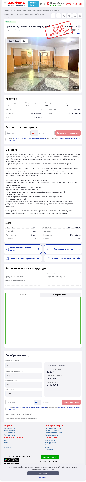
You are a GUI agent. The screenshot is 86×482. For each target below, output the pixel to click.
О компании (51, 437)
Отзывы (47, 447)
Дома (6, 443)
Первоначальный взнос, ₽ (14, 371)
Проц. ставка (9, 389)
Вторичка (9, 425)
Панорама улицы (60, 295)
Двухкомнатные (9, 430)
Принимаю (43, 473)
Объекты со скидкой (52, 430)
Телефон (42, 133)
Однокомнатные (9, 428)
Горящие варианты (51, 435)
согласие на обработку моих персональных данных (30, 138)
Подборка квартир (54, 425)
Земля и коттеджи (13, 437)
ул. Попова (16, 30)
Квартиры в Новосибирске (54, 428)
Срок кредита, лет (11, 380)
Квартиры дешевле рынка (54, 433)
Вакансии (48, 445)
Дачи (5, 440)
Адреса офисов (50, 440)
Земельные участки (11, 445)
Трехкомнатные (9, 433)
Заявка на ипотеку (71, 402)
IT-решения (49, 449)
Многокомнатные (10, 435)
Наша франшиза (50, 443)
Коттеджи (7, 447)
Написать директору (50, 457)
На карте (22, 295)
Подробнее (43, 478)
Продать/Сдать (33, 4)
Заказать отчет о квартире (68, 133)
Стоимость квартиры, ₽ (13, 361)
